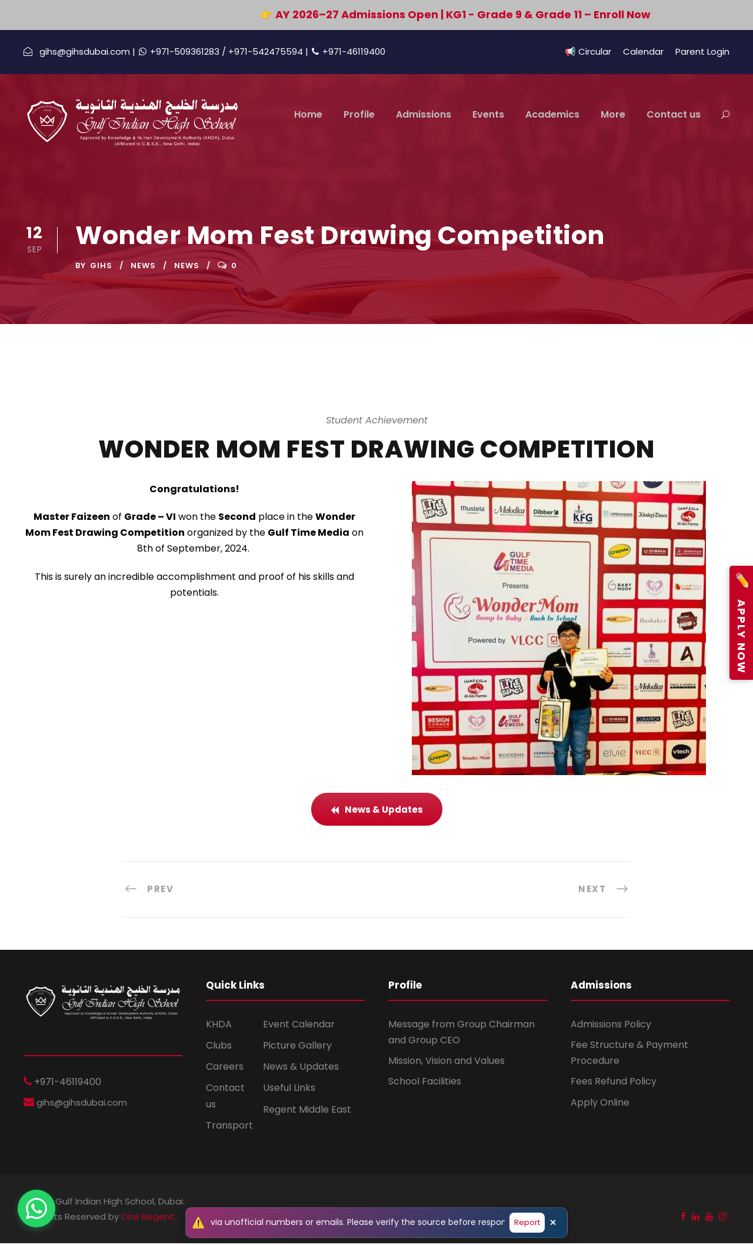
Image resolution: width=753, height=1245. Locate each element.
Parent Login (702, 51)
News (143, 267)
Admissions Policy (611, 1026)
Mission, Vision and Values (446, 1062)
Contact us (674, 114)
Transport (229, 1127)
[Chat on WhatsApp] (36, 1208)
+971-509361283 (186, 51)
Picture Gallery (297, 1047)
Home (308, 114)
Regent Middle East (307, 1110)
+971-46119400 (353, 51)
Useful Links (289, 1089)
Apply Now (741, 623)
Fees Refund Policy (614, 1083)
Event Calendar (299, 1026)
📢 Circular (588, 51)
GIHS (101, 267)
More (613, 114)
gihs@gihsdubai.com (80, 1103)
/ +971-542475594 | (266, 51)
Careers (225, 1068)
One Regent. (148, 1217)
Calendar (643, 51)
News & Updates (301, 1068)
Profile (359, 114)
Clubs (219, 1047)
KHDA (219, 1026)
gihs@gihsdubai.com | (87, 51)
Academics (552, 114)
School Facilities (424, 1083)
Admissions (423, 114)
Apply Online (600, 1103)
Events (488, 114)
